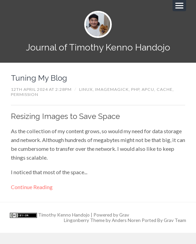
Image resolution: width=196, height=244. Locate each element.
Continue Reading (32, 187)
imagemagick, (113, 89)
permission (24, 94)
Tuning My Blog (39, 78)
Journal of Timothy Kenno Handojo (98, 47)
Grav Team (175, 220)
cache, (165, 89)
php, (136, 89)
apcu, (149, 89)
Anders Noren (126, 220)
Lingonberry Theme (84, 220)
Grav (124, 215)
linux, (87, 89)
